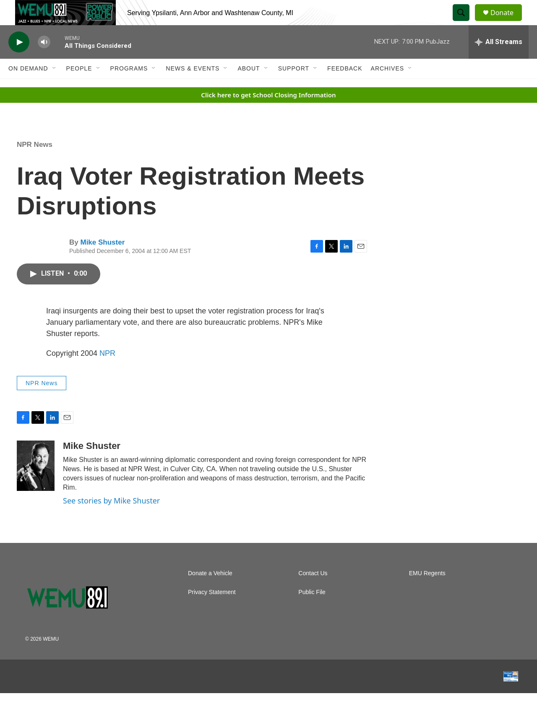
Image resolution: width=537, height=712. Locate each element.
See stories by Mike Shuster (111, 519)
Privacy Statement (212, 611)
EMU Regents (427, 592)
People (79, 87)
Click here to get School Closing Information (268, 114)
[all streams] (499, 61)
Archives (387, 87)
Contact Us (312, 592)
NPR (107, 372)
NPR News (34, 163)
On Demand (28, 87)
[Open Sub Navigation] (54, 87)
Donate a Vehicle (210, 592)
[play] (19, 61)
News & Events (192, 87)
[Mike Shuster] (36, 484)
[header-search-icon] (464, 22)
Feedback (344, 87)
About (248, 87)
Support (293, 87)
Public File (312, 611)
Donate (507, 22)
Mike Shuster (102, 261)
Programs (129, 87)
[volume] (44, 61)
